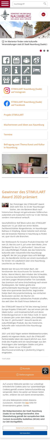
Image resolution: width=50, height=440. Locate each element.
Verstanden (25, 433)
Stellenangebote (26, 374)
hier (27, 402)
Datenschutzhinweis (25, 428)
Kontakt (26, 368)
